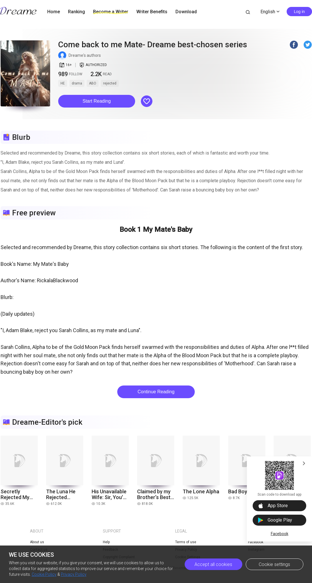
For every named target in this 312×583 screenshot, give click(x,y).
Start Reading (97, 101)
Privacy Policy (73, 574)
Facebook (279, 533)
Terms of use (185, 542)
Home (53, 11)
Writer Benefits (151, 11)
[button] (96, 101)
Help (106, 542)
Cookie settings (274, 564)
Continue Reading (155, 391)
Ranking (76, 11)
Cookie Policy (44, 574)
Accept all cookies (213, 564)
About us (37, 542)
